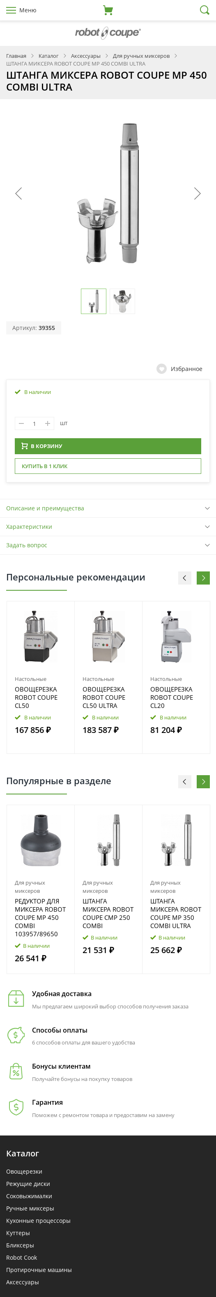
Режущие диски (28, 1186)
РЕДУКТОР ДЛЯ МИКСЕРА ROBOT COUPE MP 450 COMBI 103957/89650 (40, 919)
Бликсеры (20, 1247)
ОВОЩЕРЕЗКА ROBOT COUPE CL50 (36, 699)
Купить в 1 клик (44, 468)
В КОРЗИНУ (41, 448)
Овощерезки (24, 1174)
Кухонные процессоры (38, 1223)
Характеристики (29, 529)
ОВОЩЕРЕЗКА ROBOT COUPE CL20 (171, 699)
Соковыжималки (29, 1198)
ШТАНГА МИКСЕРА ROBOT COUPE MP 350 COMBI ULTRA (175, 915)
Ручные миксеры (30, 1211)
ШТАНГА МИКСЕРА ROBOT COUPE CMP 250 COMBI (108, 915)
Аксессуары (22, 1284)
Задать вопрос (26, 547)
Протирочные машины (39, 1272)
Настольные (30, 681)
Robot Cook (21, 1260)
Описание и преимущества (45, 510)
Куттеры (18, 1235)
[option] (41, 680)
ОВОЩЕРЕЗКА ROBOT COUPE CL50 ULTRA (104, 699)
